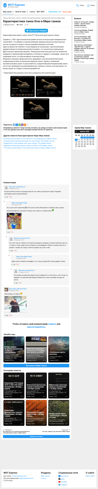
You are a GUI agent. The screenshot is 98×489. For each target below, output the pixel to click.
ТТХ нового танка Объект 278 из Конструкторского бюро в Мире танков (29, 148)
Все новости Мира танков (36, 366)
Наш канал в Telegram (36, 30)
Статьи (32, 12)
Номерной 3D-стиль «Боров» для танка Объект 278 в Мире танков (27, 143)
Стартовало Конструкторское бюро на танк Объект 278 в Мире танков (28, 141)
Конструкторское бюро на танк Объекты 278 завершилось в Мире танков (30, 139)
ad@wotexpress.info (26, 478)
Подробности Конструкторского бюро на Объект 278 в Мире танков (27, 145)
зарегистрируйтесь (36, 327)
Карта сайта (90, 476)
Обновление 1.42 (55, 12)
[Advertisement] (36, 166)
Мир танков (7, 12)
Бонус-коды (67, 12)
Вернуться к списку (36, 436)
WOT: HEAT (41, 12)
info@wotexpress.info (19, 476)
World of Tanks (20, 12)
